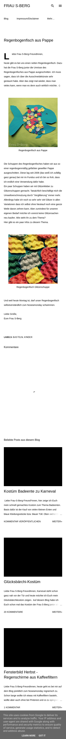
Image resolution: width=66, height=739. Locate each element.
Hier (6, 222)
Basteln (18, 337)
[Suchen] (52, 6)
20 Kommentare (13, 612)
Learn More (28, 735)
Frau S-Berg (17, 6)
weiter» (57, 521)
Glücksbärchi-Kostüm (22, 582)
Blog (6, 18)
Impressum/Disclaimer (28, 18)
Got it (42, 735)
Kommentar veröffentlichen (22, 521)
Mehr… (50, 18)
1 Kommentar (12, 707)
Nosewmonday (34, 305)
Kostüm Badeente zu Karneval (30, 491)
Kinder (28, 337)
